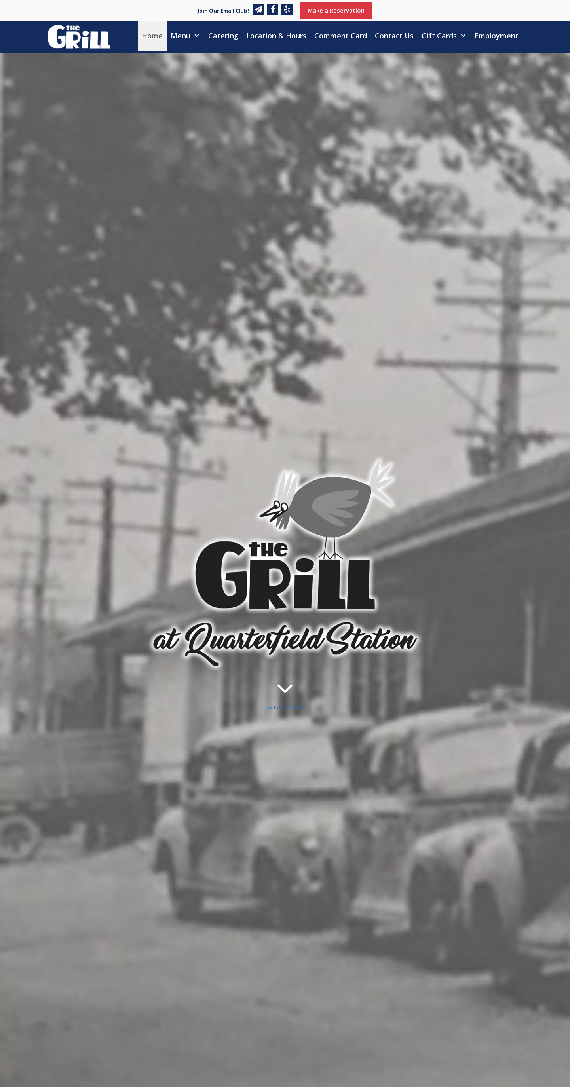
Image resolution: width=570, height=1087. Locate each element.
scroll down (285, 693)
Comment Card (340, 35)
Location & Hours (276, 35)
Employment (496, 35)
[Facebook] (272, 9)
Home (152, 35)
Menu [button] (187, 36)
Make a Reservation (336, 10)
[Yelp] (287, 9)
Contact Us (394, 35)
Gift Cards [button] (446, 36)
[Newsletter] (258, 9)
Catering (223, 35)
